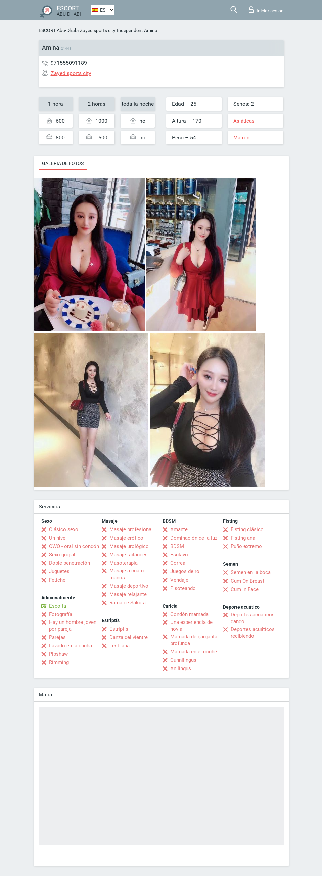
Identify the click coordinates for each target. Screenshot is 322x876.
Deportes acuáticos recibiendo (253, 632)
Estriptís (118, 629)
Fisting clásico (247, 529)
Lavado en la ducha (70, 646)
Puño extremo (246, 546)
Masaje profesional (131, 529)
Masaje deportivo (128, 586)
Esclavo (179, 555)
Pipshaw (58, 654)
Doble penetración (69, 563)
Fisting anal (244, 538)
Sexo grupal (62, 555)
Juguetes (59, 571)
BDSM (177, 546)
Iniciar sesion (266, 9)
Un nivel (58, 538)
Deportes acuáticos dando (253, 618)
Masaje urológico (129, 546)
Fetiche (57, 580)
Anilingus (180, 668)
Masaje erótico (126, 538)
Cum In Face (245, 589)
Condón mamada (189, 614)
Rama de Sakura (127, 603)
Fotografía (60, 614)
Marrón (241, 138)
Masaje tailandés (128, 555)
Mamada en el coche (193, 652)
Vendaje (179, 580)
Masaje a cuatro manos (127, 574)
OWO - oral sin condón (74, 546)
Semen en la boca (251, 572)
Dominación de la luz (193, 538)
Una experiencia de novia (191, 625)
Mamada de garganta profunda (193, 640)
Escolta (57, 606)
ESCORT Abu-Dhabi (59, 30)
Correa (177, 563)
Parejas (57, 637)
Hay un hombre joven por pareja (72, 625)
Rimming (59, 662)
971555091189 (69, 63)
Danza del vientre (128, 637)
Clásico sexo (63, 529)
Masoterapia (123, 563)
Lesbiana (119, 646)
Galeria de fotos (63, 163)
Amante (179, 529)
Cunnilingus (183, 660)
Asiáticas (244, 121)
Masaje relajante (128, 594)
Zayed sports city (98, 30)
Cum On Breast (247, 581)
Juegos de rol (185, 571)
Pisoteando (183, 588)
